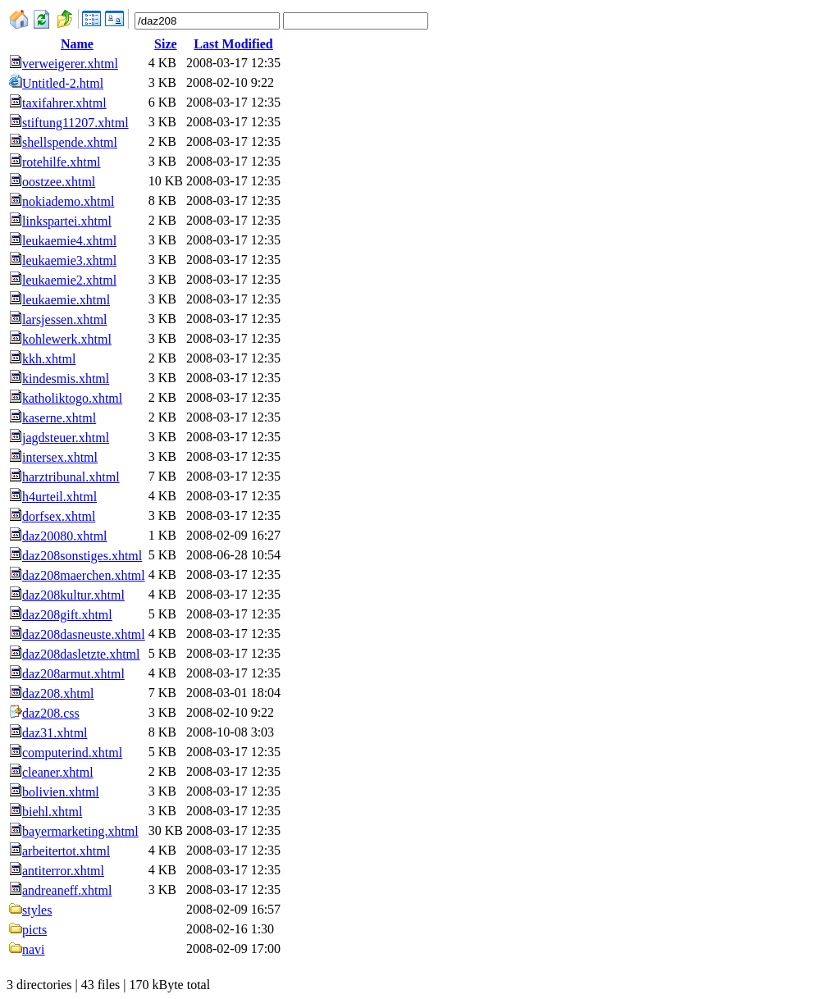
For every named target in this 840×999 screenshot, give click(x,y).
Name (77, 44)
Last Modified (233, 44)
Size (165, 44)
